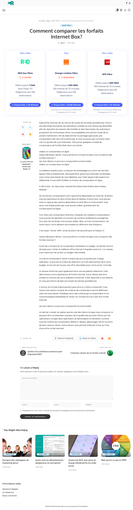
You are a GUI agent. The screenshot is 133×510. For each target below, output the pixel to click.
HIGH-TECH (66, 25)
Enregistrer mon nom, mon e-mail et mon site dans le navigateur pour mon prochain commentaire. (58, 411)
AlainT (63, 43)
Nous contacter (9, 496)
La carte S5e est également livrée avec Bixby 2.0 (26, 165)
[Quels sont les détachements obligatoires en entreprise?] (50, 446)
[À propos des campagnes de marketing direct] (17, 446)
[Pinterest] (23, 134)
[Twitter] (130, 3)
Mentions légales (10, 489)
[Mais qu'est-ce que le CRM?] (116, 446)
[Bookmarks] (117, 10)
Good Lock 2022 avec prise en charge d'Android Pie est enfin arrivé (83, 463)
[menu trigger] (5, 10)
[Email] (30, 134)
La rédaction (8, 492)
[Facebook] (127, 3)
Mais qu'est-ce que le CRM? (114, 460)
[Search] (129, 10)
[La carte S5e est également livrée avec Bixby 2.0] (26, 153)
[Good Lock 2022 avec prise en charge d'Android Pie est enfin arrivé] (83, 446)
